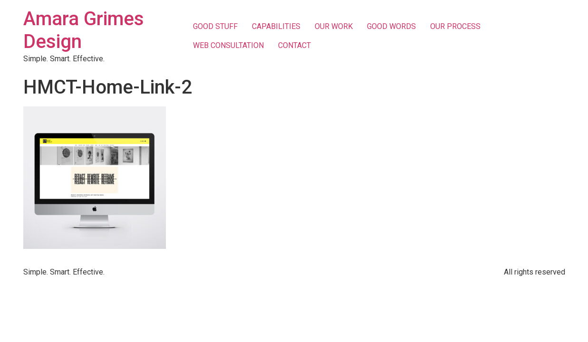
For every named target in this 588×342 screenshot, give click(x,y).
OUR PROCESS (455, 26)
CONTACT (294, 45)
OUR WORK (334, 26)
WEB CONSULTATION (228, 45)
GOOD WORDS (391, 26)
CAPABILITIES (276, 26)
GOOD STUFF (215, 26)
